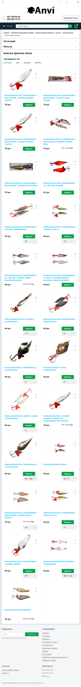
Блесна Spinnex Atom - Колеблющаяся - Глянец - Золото (59, 513)
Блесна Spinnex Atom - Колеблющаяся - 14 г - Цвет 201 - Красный (59, 184)
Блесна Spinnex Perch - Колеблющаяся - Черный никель (59, 320)
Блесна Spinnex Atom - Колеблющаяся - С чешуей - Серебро (21, 562)
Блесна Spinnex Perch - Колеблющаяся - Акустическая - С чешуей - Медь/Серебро (59, 97)
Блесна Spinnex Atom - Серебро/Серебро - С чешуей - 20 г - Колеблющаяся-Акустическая (56, 418)
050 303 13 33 (13, 19)
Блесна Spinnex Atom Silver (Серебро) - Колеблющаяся (59, 562)
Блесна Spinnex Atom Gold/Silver (18, 610)
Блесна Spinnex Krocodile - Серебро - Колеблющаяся (19, 320)
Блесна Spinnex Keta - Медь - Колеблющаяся (55, 368)
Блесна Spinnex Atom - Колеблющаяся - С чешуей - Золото (59, 228)
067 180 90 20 (13, 16)
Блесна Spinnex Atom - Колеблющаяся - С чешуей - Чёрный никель (21, 228)
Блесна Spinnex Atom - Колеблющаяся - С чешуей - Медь (21, 465)
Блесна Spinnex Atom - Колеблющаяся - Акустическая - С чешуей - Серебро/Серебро (21, 141)
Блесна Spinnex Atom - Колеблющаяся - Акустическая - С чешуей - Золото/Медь (21, 184)
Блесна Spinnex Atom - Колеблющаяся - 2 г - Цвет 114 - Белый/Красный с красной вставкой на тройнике (59, 277)
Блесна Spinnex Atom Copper (55, 464)
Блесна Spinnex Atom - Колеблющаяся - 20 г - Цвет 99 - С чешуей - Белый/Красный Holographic (21, 277)
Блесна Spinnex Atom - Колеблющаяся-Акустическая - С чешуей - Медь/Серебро (21, 514)
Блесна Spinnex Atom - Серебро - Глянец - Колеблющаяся (21, 417)
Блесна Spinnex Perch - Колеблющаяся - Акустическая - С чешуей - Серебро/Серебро (21, 97)
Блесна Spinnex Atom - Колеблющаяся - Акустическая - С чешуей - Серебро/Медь (59, 141)
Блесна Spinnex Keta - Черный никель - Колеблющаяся (20, 368)
